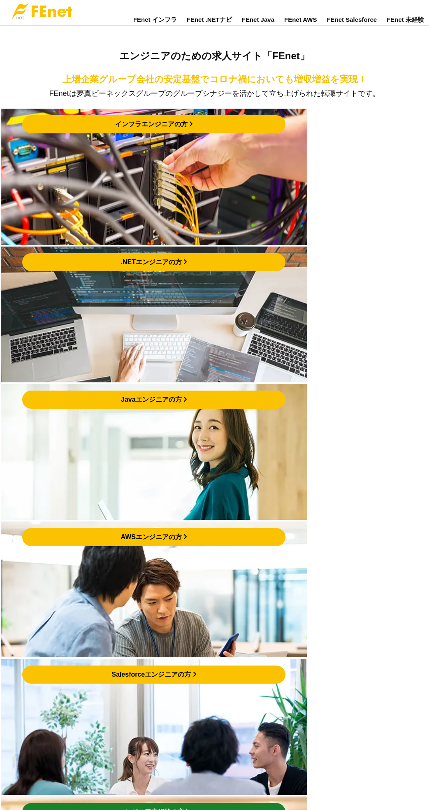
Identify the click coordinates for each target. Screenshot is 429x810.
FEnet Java (258, 25)
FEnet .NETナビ (209, 25)
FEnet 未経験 (405, 25)
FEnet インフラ (155, 25)
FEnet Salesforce (352, 25)
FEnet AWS (300, 25)
